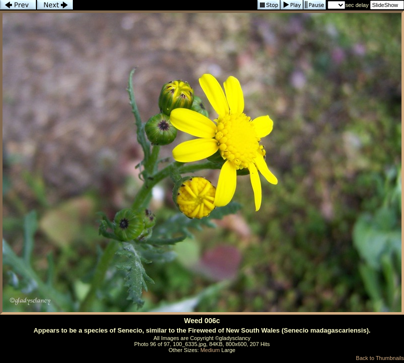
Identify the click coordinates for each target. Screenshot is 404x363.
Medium (210, 350)
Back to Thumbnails (380, 358)
